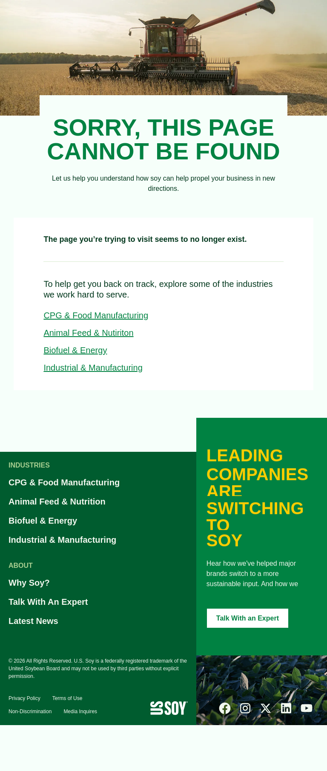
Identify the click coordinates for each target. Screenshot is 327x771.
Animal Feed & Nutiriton (88, 332)
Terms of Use (67, 698)
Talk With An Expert (48, 602)
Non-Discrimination (30, 711)
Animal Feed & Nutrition (57, 501)
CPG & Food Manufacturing (95, 315)
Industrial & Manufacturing (92, 367)
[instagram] (245, 708)
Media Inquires (80, 711)
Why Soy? (29, 582)
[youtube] (306, 708)
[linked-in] (286, 708)
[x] (265, 708)
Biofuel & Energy (75, 350)
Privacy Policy (24, 698)
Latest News (33, 621)
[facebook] (225, 708)
